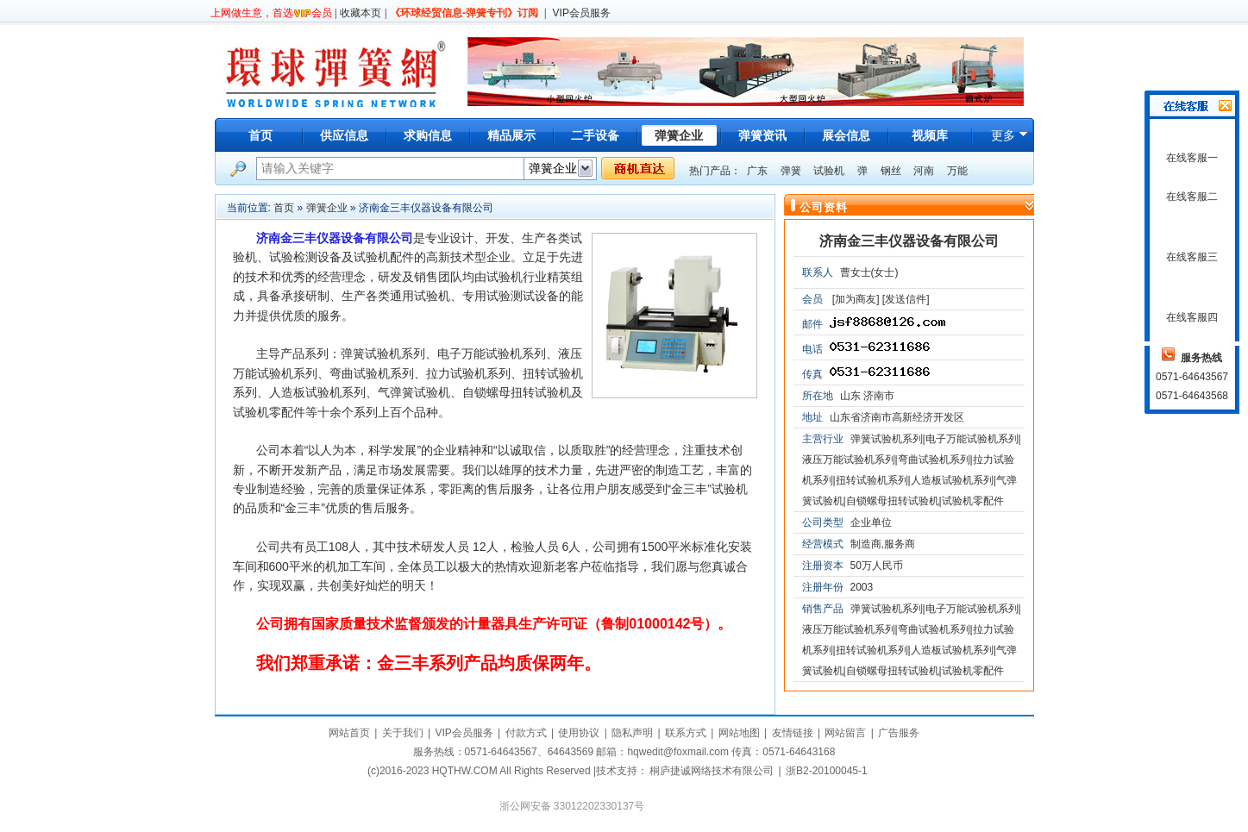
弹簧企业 (327, 208)
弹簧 (791, 171)
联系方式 (685, 733)
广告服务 (898, 733)
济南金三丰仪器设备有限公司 (909, 241)
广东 (757, 171)
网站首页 (349, 733)
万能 (957, 171)
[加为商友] (856, 299)
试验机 (828, 171)
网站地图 (739, 733)
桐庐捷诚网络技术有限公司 (711, 771)
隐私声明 (632, 733)
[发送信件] (906, 299)
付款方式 (526, 733)
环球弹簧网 (334, 71)
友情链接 (792, 733)
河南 (923, 171)
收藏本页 (360, 13)
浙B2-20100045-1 (827, 771)
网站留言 (845, 733)
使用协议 (578, 733)
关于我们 (402, 733)
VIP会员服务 (582, 13)
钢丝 (891, 171)
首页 (260, 135)
